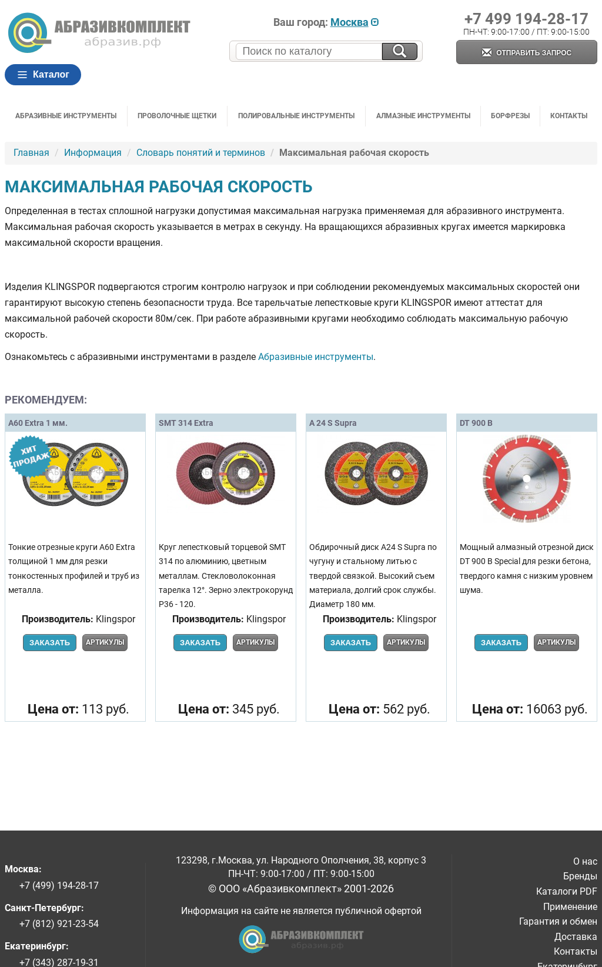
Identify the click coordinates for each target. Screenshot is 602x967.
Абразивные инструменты (65, 116)
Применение (570, 906)
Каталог (42, 75)
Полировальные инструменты (296, 116)
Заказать (49, 642)
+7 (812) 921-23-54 (59, 923)
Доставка (575, 936)
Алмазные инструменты (423, 116)
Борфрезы (510, 116)
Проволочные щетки (177, 116)
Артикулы (105, 642)
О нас (585, 861)
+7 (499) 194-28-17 (59, 885)
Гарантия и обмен (558, 921)
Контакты (568, 116)
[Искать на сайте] (399, 51)
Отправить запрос (526, 53)
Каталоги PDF (566, 891)
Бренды (580, 876)
